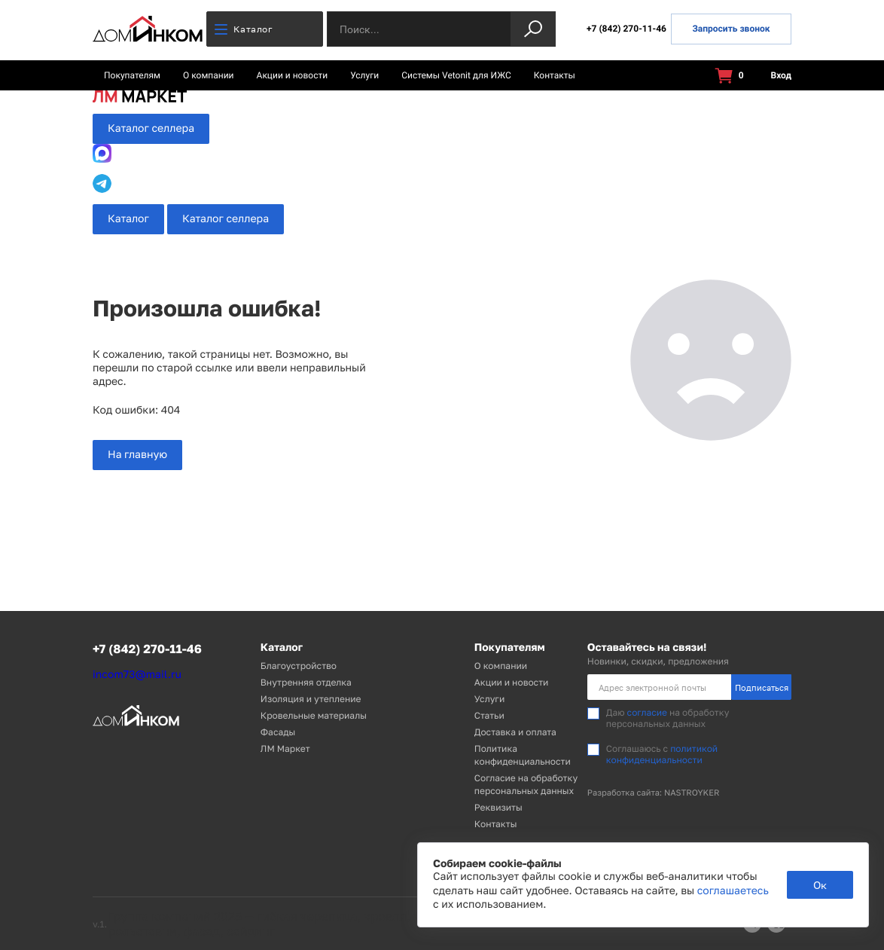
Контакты (554, 75)
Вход (772, 76)
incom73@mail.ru (137, 674)
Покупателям (132, 75)
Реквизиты (498, 807)
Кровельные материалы (314, 715)
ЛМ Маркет (285, 748)
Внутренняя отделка (306, 682)
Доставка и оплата (515, 732)
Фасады (278, 732)
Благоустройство (299, 665)
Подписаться (761, 687)
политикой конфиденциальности (662, 754)
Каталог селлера (151, 128)
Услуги (364, 75)
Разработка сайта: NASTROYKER (653, 793)
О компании (208, 75)
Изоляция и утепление (311, 698)
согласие (647, 712)
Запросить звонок (731, 28)
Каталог (244, 29)
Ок (820, 884)
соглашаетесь (733, 890)
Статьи (489, 715)
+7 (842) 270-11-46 (626, 28)
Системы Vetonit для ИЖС (456, 75)
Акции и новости (292, 75)
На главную (137, 454)
